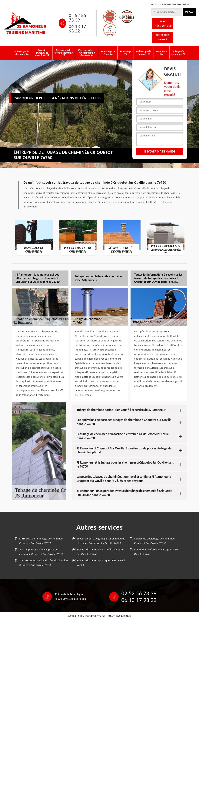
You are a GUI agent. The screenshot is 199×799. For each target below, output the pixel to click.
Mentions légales (119, 616)
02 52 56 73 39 (77, 17)
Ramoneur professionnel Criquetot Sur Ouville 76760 (156, 552)
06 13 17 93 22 (77, 28)
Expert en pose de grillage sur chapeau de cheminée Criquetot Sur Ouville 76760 (101, 541)
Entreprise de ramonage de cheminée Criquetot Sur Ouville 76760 (41, 541)
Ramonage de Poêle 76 (108, 53)
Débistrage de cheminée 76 (143, 53)
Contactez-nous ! (162, 37)
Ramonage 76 (125, 53)
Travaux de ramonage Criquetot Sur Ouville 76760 (101, 563)
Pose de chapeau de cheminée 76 (42, 53)
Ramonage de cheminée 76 (21, 53)
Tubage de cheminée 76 (178, 53)
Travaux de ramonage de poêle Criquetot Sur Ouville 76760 (100, 552)
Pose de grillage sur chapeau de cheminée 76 (86, 53)
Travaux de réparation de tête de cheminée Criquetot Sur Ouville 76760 (44, 563)
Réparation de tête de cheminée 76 (64, 53)
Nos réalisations (163, 24)
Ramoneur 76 (161, 53)
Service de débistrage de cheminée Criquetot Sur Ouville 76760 (154, 541)
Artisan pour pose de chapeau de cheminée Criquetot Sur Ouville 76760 (41, 552)
